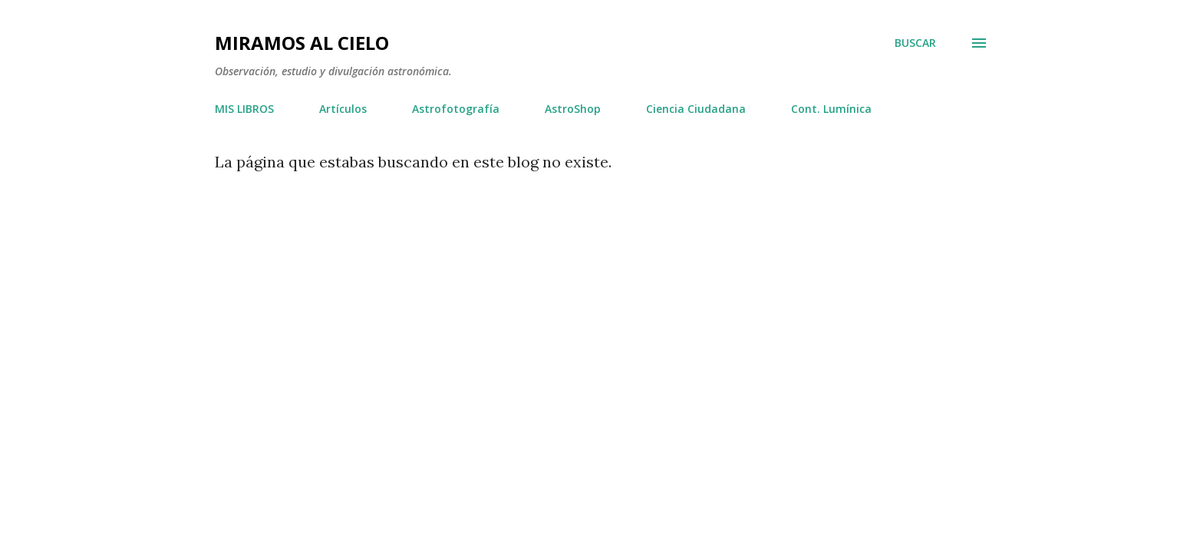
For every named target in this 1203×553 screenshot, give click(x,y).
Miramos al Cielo (302, 42)
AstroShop (573, 108)
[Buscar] (915, 43)
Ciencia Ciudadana (696, 108)
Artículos (343, 108)
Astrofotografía (455, 108)
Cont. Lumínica (831, 108)
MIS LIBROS (244, 108)
